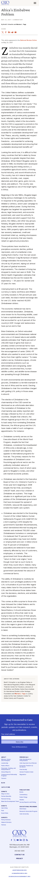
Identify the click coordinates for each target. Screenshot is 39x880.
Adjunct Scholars (6, 822)
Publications (25, 790)
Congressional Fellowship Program (9, 775)
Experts (4, 817)
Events (4, 806)
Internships (23, 808)
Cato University (24, 814)
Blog (3, 782)
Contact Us (19, 854)
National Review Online (28, 40)
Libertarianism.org (19, 870)
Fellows (3, 824)
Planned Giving (5, 799)
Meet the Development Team (10, 801)
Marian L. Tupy (21, 24)
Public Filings (23, 797)
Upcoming (4, 808)
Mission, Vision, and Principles (6, 760)
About (3, 757)
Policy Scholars (6, 819)
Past (2, 810)
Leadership (4, 763)
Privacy (19, 858)
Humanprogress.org (19, 873)
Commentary (23, 794)
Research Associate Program (28, 811)
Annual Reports (6, 772)
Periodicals (24, 757)
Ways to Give (5, 793)
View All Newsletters (19, 747)
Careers (3, 778)
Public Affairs (5, 765)
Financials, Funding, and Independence (8, 769)
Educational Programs (28, 806)
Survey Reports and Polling (28, 802)
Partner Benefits (6, 796)
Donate (4, 791)
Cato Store (5, 787)
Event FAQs (4, 813)
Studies (22, 799)
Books (21, 792)
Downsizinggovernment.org (19, 876)
